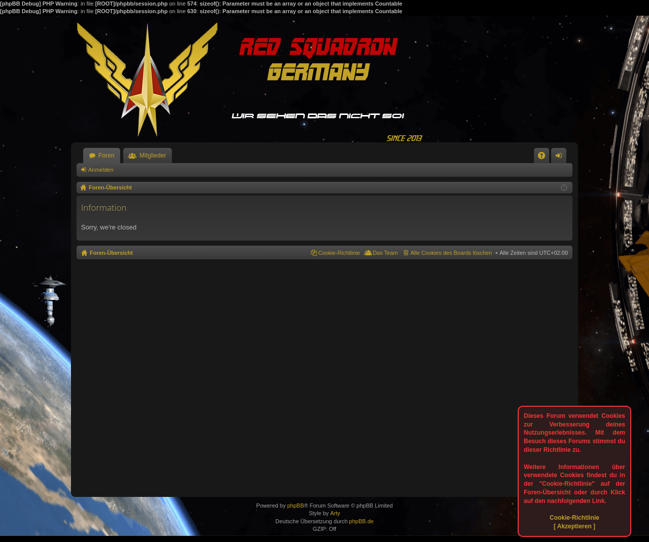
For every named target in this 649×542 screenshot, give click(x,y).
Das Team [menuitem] (385, 253)
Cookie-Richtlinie (574, 517)
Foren (106, 155)
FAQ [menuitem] (544, 157)
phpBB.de (361, 521)
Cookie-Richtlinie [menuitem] (339, 253)
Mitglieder (152, 155)
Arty (335, 513)
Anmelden (101, 170)
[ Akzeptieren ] (574, 526)
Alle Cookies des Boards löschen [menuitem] (451, 253)
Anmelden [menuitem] (561, 157)
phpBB (295, 505)
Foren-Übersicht (111, 253)
